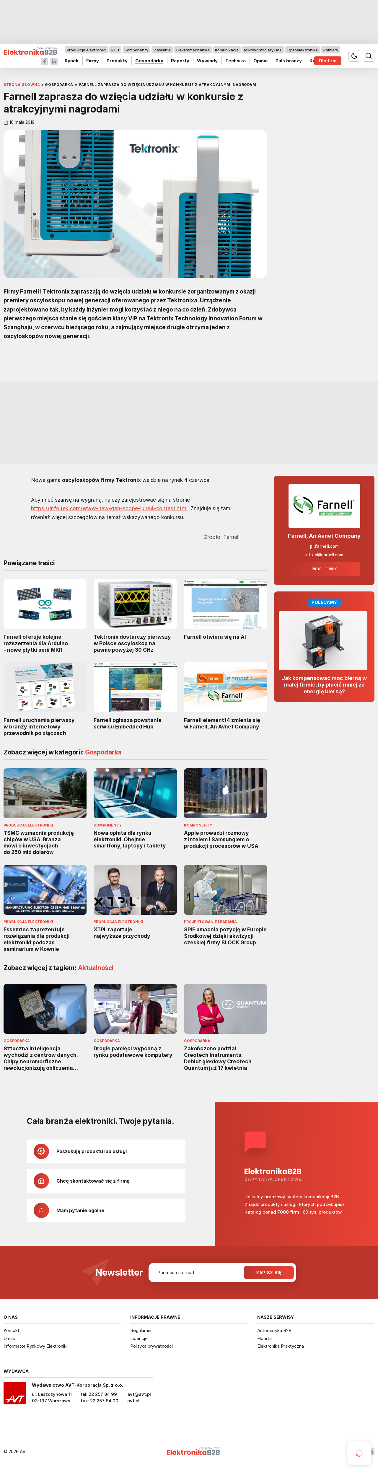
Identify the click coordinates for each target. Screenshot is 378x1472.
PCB (115, 50)
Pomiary (330, 50)
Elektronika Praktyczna (280, 1346)
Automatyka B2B (274, 1330)
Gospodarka (149, 60)
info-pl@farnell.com (324, 554)
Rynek (72, 60)
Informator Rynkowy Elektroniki (35, 1346)
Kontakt (11, 1330)
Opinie (260, 60)
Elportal (265, 1338)
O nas (9, 1338)
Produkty (117, 60)
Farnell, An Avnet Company (324, 535)
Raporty (180, 60)
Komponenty (136, 50)
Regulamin (140, 1330)
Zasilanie (162, 50)
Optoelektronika (302, 50)
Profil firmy (324, 569)
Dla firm (328, 60)
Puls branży (289, 60)
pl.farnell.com (324, 546)
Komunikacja (227, 50)
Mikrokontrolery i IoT (263, 50)
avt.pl (133, 1400)
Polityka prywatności (151, 1346)
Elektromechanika (193, 50)
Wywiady (207, 60)
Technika (235, 60)
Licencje (139, 1338)
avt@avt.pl (139, 1394)
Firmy (92, 60)
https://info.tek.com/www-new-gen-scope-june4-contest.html (109, 508)
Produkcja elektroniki (86, 50)
